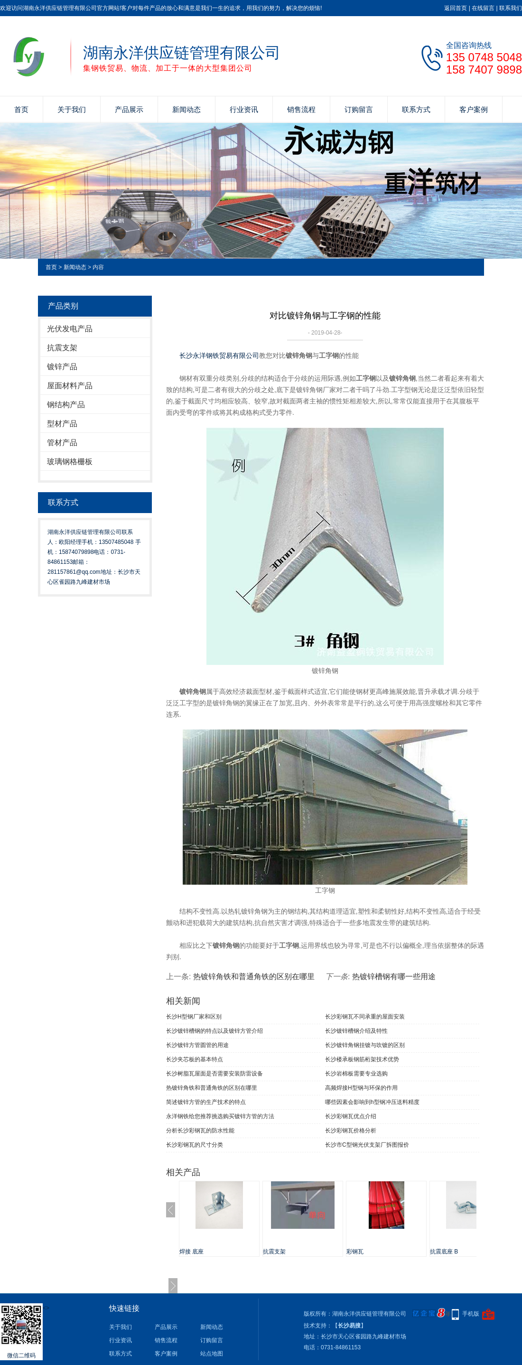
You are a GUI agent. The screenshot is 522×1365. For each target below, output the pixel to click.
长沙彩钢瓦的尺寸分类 (194, 1144)
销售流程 (301, 109)
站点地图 (211, 1353)
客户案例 (473, 109)
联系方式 (416, 109)
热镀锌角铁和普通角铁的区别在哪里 (254, 976)
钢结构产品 (66, 405)
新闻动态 (186, 109)
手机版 (470, 1313)
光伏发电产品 (70, 329)
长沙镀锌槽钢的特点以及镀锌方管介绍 (214, 1031)
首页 (21, 109)
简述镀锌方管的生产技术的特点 (206, 1102)
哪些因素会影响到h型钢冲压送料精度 (372, 1102)
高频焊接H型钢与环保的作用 (361, 1088)
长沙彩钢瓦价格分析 (350, 1130)
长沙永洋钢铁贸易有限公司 (219, 355)
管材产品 (62, 443)
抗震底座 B (444, 1251)
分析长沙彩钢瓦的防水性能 (200, 1130)
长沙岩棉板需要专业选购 (356, 1073)
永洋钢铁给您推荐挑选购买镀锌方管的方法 (220, 1116)
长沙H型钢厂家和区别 (194, 1016)
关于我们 (71, 109)
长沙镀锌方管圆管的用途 (197, 1045)
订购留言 (359, 109)
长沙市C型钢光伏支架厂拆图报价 (367, 1144)
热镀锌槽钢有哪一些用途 (394, 976)
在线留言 (483, 8)
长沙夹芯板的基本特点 (194, 1059)
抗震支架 (62, 348)
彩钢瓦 (355, 1251)
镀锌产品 (62, 367)
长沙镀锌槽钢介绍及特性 (356, 1031)
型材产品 (62, 424)
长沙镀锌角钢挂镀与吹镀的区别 (365, 1045)
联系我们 (510, 8)
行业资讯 (244, 109)
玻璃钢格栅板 (70, 462)
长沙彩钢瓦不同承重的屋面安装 (365, 1016)
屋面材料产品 (70, 386)
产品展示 (129, 109)
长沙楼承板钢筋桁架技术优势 (362, 1059)
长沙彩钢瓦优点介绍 (350, 1116)
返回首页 (455, 8)
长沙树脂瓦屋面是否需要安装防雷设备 (214, 1073)
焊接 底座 (191, 1251)
